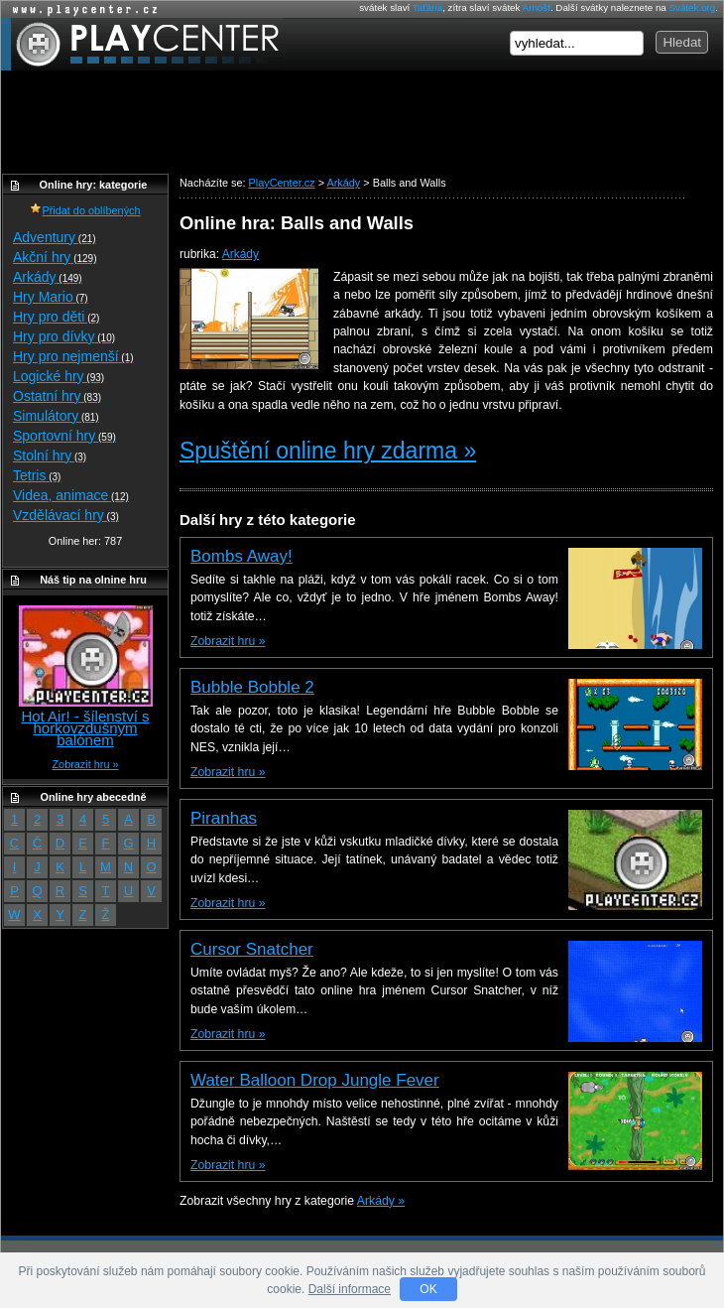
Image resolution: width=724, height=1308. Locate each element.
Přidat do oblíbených (85, 210)
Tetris (36, 475)
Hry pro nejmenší (73, 356)
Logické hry (58, 376)
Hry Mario (50, 297)
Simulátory (56, 416)
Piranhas (223, 818)
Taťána (427, 7)
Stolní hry (49, 455)
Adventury (54, 237)
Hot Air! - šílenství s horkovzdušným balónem (85, 728)
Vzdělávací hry (66, 515)
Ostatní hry (57, 396)
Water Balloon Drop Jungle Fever (314, 1080)
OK (428, 1289)
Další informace (349, 1289)
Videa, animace (71, 495)
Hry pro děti (56, 317)
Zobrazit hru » (227, 641)
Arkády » (381, 1201)
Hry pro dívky (64, 336)
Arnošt (536, 7)
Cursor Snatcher (251, 949)
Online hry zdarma (80, 9)
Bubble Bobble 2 (252, 687)
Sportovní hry (64, 436)
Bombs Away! (241, 556)
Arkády (240, 254)
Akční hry (54, 257)
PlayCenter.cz (142, 44)
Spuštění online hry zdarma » (328, 450)
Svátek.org (692, 7)
